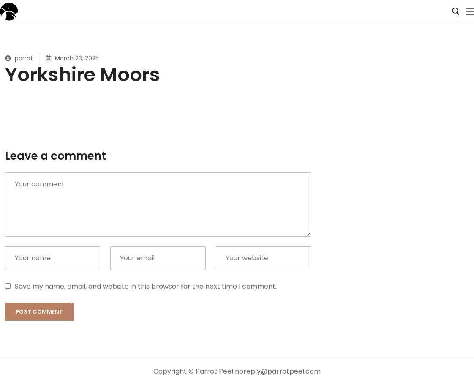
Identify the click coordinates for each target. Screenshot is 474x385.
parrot (19, 58)
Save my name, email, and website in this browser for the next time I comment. (146, 286)
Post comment (39, 312)
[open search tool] (456, 11)
